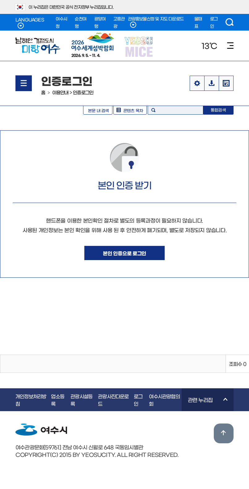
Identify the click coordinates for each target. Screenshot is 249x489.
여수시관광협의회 (164, 400)
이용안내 (60, 92)
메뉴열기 (23, 83)
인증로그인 (83, 92)
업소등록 (57, 400)
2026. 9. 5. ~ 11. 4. (92, 45)
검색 (230, 22)
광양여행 (100, 22)
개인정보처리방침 (30, 400)
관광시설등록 (81, 400)
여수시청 (61, 22)
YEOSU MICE (139, 46)
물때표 (198, 22)
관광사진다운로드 (113, 400)
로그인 (213, 22)
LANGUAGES (29, 23)
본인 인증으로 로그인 (124, 253)
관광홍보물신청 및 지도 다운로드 (156, 22)
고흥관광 (119, 22)
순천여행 (80, 22)
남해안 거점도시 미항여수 (37, 45)
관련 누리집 (204, 404)
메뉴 (230, 45)
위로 (224, 433)
